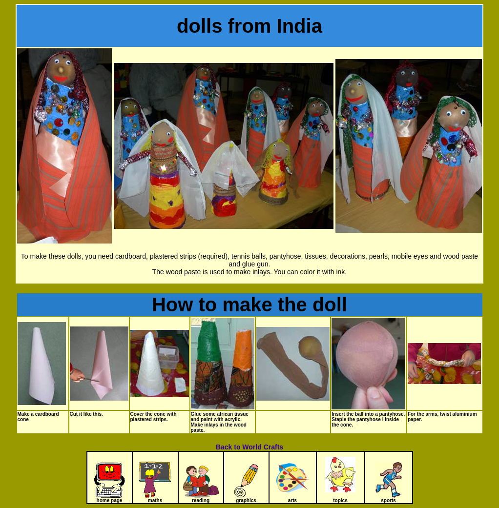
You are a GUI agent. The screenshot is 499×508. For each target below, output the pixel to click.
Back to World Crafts (249, 447)
